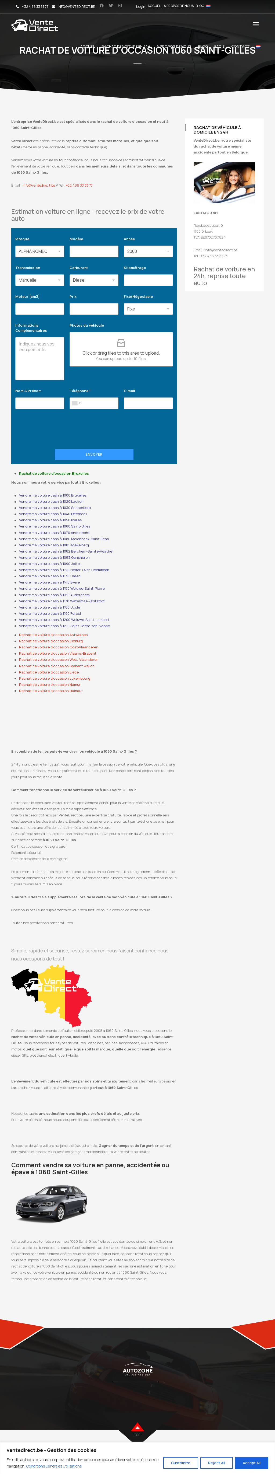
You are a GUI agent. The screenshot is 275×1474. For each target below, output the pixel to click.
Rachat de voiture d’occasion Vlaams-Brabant (57, 653)
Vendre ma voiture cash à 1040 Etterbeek (53, 513)
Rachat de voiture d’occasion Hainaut (51, 690)
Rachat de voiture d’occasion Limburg (51, 640)
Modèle (76, 238)
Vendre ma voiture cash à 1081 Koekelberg (54, 545)
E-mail (129, 390)
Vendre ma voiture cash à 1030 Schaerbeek (55, 507)
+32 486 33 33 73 (79, 185)
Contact (240, 46)
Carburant (79, 267)
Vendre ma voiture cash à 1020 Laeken (51, 501)
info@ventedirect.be (39, 185)
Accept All (251, 1462)
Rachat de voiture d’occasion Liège (49, 672)
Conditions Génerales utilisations (54, 1466)
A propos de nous (179, 6)
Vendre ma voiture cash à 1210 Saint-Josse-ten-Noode (64, 625)
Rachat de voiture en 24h (126, 46)
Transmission (27, 267)
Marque (22, 238)
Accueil (154, 6)
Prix (73, 296)
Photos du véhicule (87, 325)
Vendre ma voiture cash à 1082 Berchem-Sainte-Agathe (65, 551)
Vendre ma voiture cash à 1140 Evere (49, 582)
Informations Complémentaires (31, 328)
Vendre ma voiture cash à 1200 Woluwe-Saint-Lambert (64, 619)
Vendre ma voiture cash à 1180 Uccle (49, 607)
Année (129, 238)
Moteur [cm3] (27, 296)
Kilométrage (135, 267)
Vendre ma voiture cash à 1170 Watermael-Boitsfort (62, 601)
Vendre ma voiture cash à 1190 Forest (50, 613)
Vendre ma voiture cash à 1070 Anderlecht (54, 532)
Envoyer (94, 454)
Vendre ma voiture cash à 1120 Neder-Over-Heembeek (64, 569)
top (137, 1435)
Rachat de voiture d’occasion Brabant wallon (57, 665)
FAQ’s (219, 46)
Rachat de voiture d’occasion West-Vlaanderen (59, 659)
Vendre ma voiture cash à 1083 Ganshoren (54, 557)
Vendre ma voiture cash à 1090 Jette (49, 563)
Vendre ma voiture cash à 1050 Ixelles (50, 520)
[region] (137, 1458)
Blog (200, 6)
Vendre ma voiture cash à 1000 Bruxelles (52, 495)
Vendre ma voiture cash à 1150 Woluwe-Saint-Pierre (62, 588)
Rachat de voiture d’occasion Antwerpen (53, 634)
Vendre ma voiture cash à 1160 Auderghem (54, 594)
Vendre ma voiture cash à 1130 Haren (50, 576)
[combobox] (76, 403)
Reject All (216, 1462)
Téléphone (80, 390)
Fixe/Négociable (138, 296)
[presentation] (56, 436)
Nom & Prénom (28, 390)
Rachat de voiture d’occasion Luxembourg (54, 678)
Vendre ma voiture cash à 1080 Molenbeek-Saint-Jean (64, 538)
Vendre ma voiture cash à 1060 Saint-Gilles (54, 526)
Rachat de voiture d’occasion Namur (50, 684)
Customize (180, 1462)
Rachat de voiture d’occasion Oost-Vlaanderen (58, 647)
